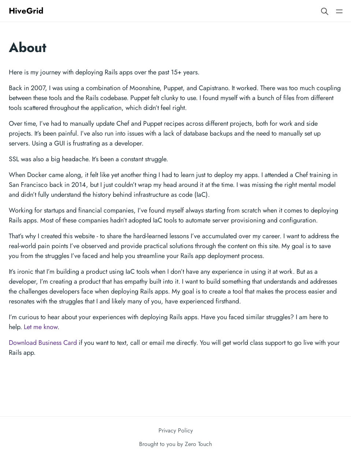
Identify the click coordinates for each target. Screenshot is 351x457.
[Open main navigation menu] (339, 10)
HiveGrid (26, 10)
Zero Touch (198, 444)
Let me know (40, 327)
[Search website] (324, 10)
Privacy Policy (175, 430)
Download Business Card (43, 342)
